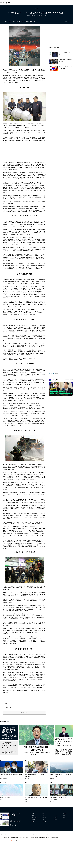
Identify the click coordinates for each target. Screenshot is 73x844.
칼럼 (33, 821)
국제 (43, 815)
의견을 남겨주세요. (8, 707)
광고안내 (64, 817)
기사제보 (64, 813)
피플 (43, 819)
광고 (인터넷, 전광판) (12, 835)
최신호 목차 (55, 815)
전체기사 (44, 821)
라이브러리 (55, 817)
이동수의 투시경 (54, 48)
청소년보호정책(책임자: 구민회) (42, 835)
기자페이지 (55, 819)
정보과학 (44, 817)
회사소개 (5, 835)
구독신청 (64, 815)
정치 (33, 813)
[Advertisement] (21, 152)
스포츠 (33, 819)
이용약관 (26, 835)
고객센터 (22, 835)
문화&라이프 (35, 817)
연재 (53, 813)
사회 (33, 815)
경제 (43, 813)
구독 (62, 47)
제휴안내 (18, 835)
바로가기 (67, 380)
